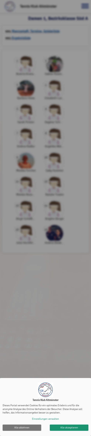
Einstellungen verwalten (45, 419)
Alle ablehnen (21, 427)
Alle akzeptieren (69, 427)
